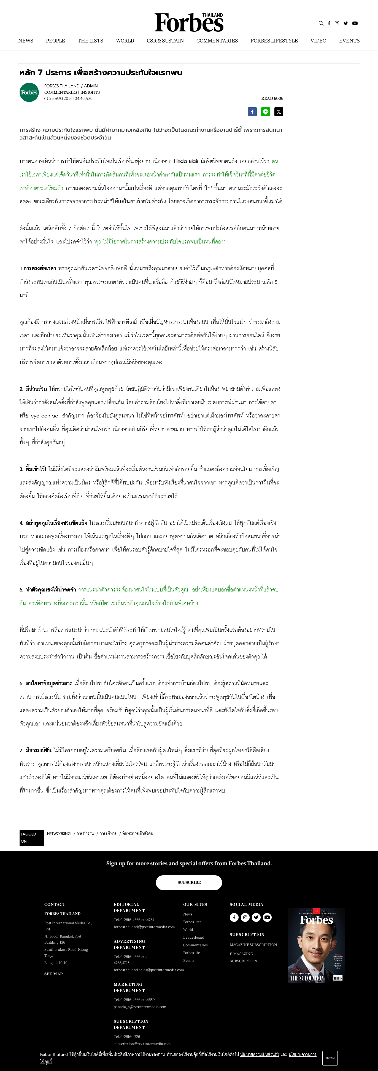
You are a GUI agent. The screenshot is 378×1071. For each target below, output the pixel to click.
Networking (59, 834)
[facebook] (252, 113)
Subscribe (189, 882)
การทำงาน (85, 834)
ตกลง (330, 1058)
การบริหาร (108, 834)
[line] (265, 113)
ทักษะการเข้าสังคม (137, 834)
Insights (90, 92)
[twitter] (278, 113)
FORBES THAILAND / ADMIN (71, 86)
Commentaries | (61, 92)
